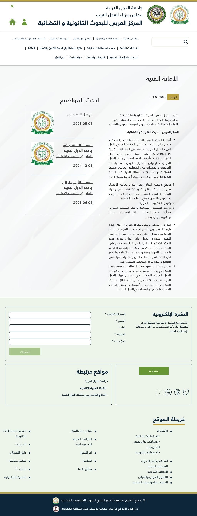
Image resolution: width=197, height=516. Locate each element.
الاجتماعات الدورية (59, 38)
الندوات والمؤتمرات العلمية (124, 57)
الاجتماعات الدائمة (129, 47)
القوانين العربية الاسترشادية (82, 441)
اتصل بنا (154, 370)
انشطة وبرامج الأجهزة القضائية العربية (154, 463)
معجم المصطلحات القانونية (101, 47)
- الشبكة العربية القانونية (94, 388)
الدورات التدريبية (157, 471)
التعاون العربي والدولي (153, 477)
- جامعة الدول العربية (96, 381)
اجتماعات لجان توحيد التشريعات (29, 38)
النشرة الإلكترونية (15, 477)
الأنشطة (162, 431)
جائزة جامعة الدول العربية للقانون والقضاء (61, 47)
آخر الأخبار (86, 452)
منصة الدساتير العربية (107, 38)
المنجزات (20, 444)
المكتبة (31, 47)
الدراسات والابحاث (96, 57)
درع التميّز (59, 57)
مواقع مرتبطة (17, 460)
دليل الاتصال (18, 452)
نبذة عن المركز (131, 38)
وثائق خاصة (85, 468)
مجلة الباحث (75, 57)
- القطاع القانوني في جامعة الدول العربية (85, 394)
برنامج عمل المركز (82, 38)
